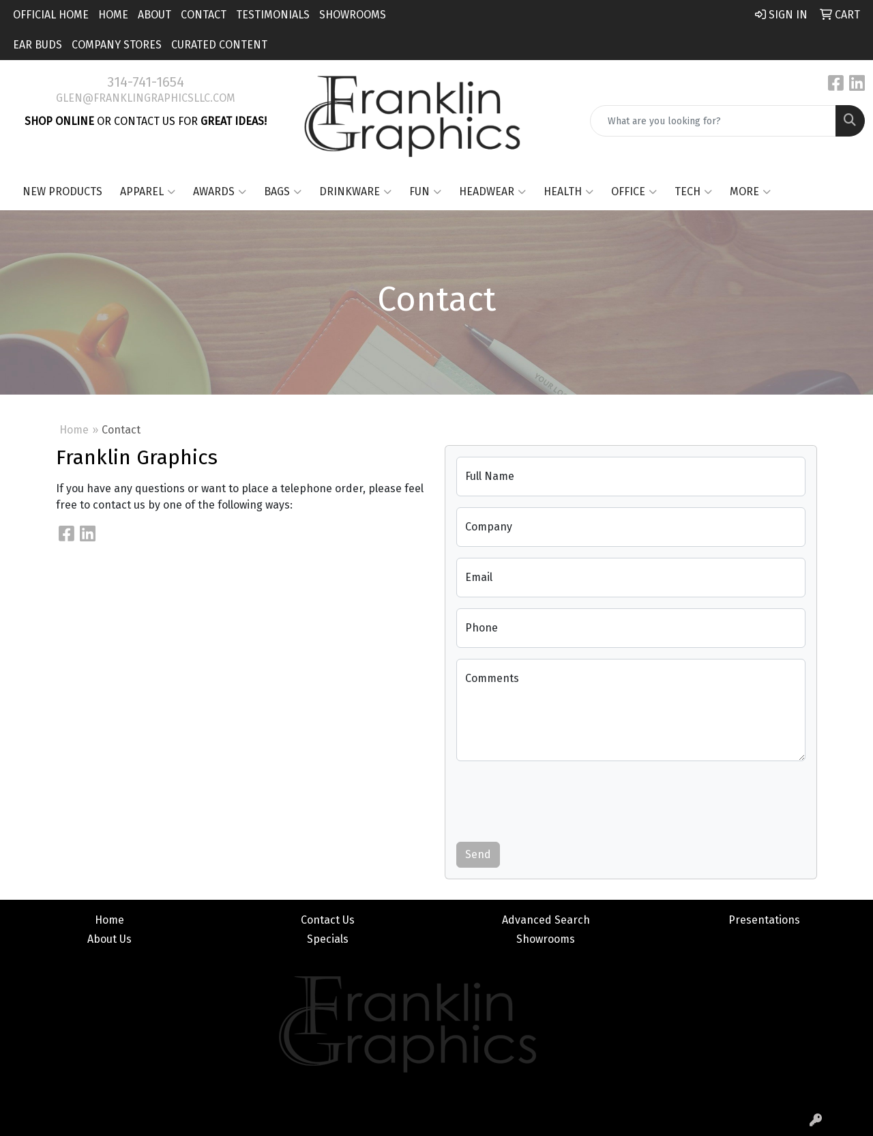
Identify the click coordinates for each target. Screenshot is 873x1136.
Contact (203, 14)
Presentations (764, 919)
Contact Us (328, 919)
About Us (109, 939)
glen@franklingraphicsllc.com (145, 97)
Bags (282, 192)
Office (634, 192)
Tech (693, 192)
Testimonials (273, 14)
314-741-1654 (145, 82)
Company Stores (117, 44)
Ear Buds (37, 44)
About (154, 14)
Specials (328, 939)
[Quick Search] (713, 121)
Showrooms (352, 14)
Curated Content (219, 44)
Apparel (147, 192)
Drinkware (355, 192)
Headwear (492, 192)
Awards (219, 192)
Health (568, 192)
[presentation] (560, 798)
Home (113, 14)
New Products (62, 191)
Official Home (51, 14)
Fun (425, 192)
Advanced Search (546, 919)
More (750, 192)
